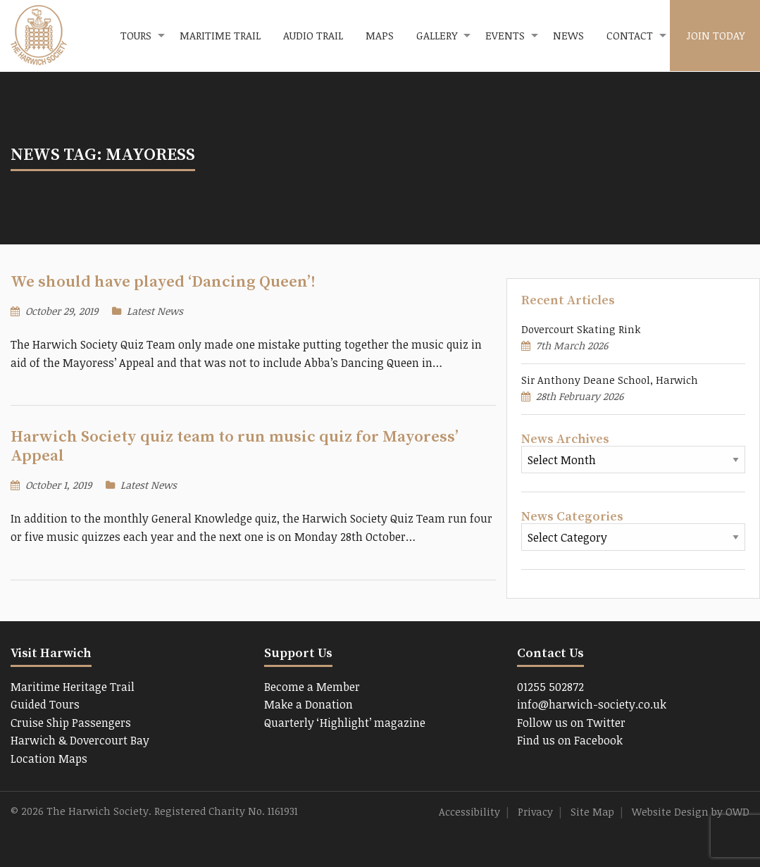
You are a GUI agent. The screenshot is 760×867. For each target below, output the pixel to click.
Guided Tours (45, 704)
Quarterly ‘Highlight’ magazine (344, 722)
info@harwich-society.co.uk (591, 704)
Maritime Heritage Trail (73, 686)
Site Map (592, 811)
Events (505, 35)
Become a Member (312, 686)
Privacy (535, 811)
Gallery (436, 35)
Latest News (155, 311)
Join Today (715, 35)
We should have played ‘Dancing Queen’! (163, 282)
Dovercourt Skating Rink (580, 329)
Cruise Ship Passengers (71, 722)
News (568, 35)
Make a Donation (308, 704)
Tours (135, 35)
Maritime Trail (220, 35)
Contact (629, 35)
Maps (380, 35)
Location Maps (49, 758)
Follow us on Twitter (571, 722)
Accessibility (469, 811)
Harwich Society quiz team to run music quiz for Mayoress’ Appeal (235, 446)
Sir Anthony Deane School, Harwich (609, 380)
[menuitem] (138, 35)
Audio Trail (313, 35)
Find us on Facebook (570, 740)
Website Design (670, 811)
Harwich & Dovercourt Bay (80, 740)
